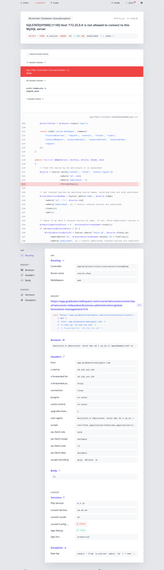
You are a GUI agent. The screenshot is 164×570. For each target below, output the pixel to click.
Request (25, 265)
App (22, 250)
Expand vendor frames (38, 54)
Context (25, 290)
